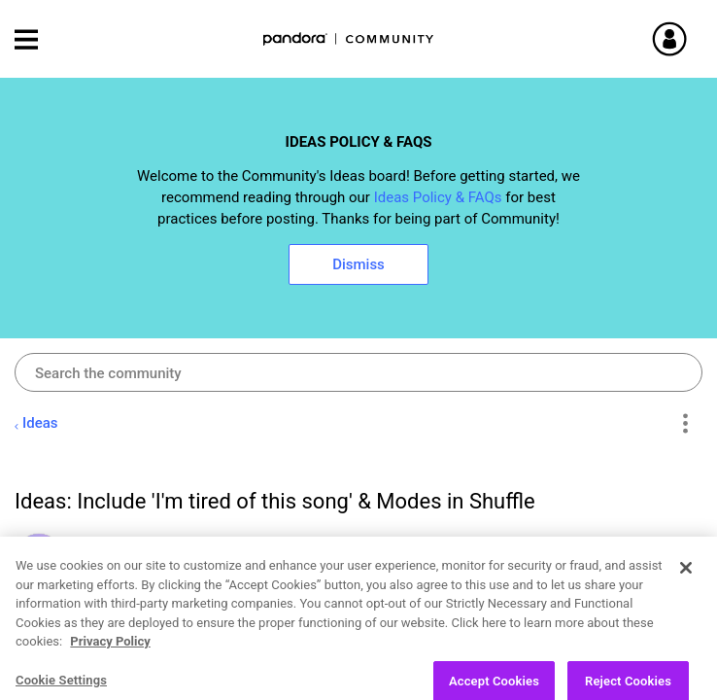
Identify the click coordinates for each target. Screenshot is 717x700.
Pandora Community (348, 39)
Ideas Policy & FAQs (438, 197)
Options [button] (684, 423)
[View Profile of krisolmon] (119, 544)
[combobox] (358, 372)
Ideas (40, 423)
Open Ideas (126, 678)
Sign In (693, 38)
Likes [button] (644, 631)
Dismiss (358, 264)
